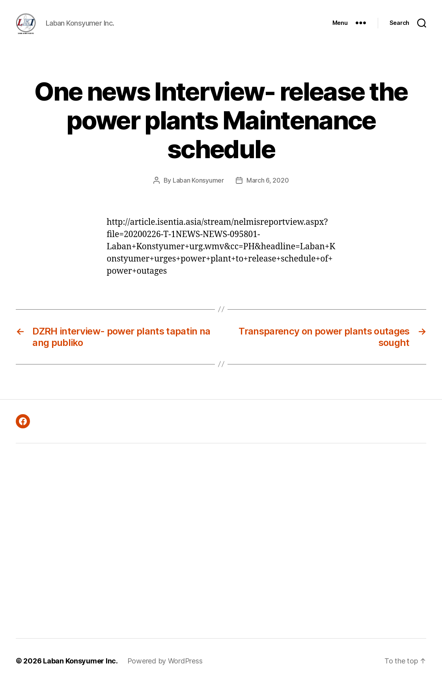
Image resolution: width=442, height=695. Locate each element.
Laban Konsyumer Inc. (80, 673)
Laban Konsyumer (198, 192)
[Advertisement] (122, 552)
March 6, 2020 (267, 192)
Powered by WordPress (165, 673)
